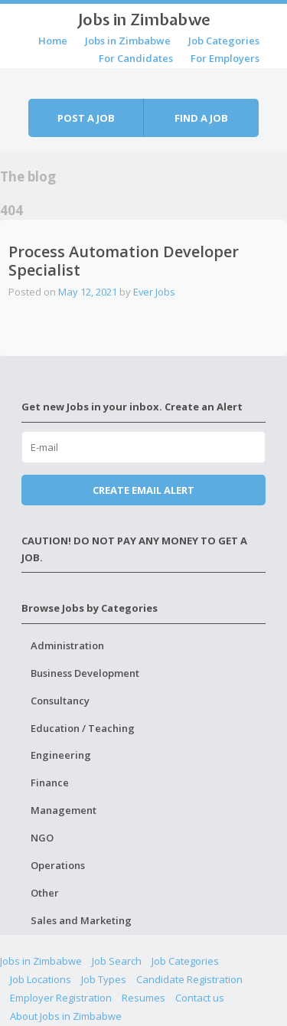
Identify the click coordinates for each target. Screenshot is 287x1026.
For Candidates (136, 58)
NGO (42, 838)
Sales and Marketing (81, 920)
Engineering (61, 755)
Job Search (117, 961)
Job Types (103, 979)
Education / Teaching (83, 728)
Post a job (86, 118)
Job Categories (223, 40)
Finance (50, 782)
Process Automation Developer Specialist (123, 260)
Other (45, 893)
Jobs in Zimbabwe (143, 19)
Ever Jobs (154, 292)
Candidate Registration (189, 979)
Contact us (199, 998)
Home (52, 40)
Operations (58, 865)
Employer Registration (61, 998)
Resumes (143, 998)
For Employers (225, 58)
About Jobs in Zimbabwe (66, 1016)
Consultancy (60, 700)
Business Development (85, 673)
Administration (67, 645)
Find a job (201, 118)
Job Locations (40, 979)
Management (63, 810)
